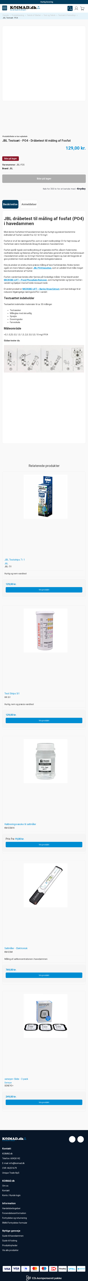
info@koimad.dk (17, 1163)
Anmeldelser (29, 204)
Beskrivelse (10, 204)
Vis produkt (44, 589)
